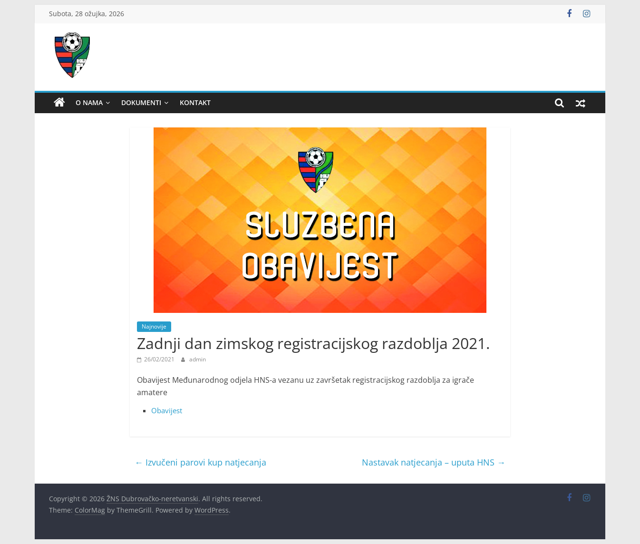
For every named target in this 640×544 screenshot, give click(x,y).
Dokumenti (141, 102)
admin (197, 359)
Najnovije (154, 326)
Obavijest (166, 410)
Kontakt (195, 102)
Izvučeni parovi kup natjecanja (200, 462)
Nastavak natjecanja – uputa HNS (433, 462)
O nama (89, 102)
